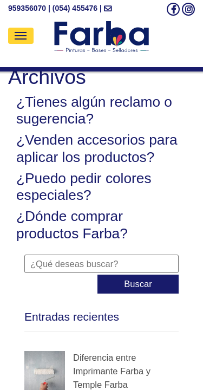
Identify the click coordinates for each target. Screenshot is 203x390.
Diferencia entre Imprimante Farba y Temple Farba (111, 371)
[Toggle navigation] (21, 36)
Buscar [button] (138, 284)
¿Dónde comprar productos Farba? (72, 225)
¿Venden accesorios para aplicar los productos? (97, 148)
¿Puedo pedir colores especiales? (84, 187)
